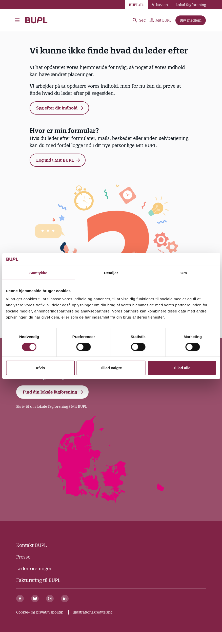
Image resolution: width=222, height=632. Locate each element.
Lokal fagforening (191, 5)
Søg (139, 20)
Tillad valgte (111, 368)
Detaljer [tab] (111, 273)
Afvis (40, 368)
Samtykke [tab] (38, 273)
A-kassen (160, 5)
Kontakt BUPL (31, 545)
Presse (23, 557)
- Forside (36, 20)
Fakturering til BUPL (38, 580)
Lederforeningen (34, 568)
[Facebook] (20, 598)
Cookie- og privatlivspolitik (39, 612)
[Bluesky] (35, 598)
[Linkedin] (65, 598)
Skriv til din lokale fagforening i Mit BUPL (51, 406)
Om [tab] (183, 273)
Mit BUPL (160, 20)
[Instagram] (50, 598)
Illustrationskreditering (92, 612)
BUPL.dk (136, 5)
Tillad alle (181, 368)
